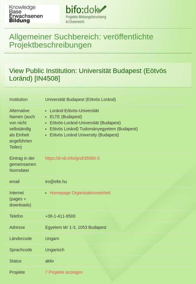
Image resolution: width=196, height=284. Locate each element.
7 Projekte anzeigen (64, 272)
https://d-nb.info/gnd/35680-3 (72, 158)
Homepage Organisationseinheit (80, 192)
